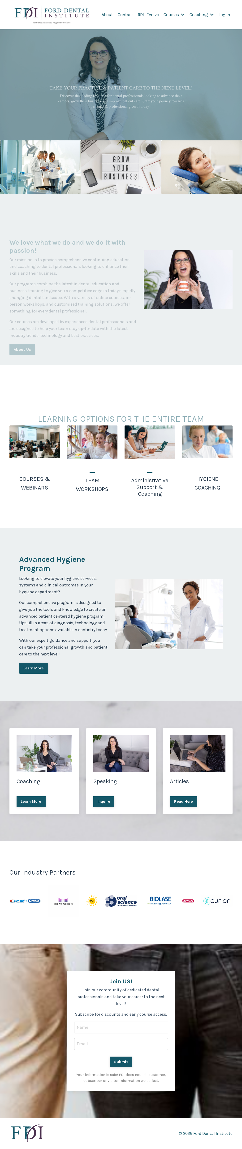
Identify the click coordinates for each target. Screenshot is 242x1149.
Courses (174, 14)
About (107, 14)
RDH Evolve (148, 14)
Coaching (202, 14)
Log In (224, 14)
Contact (125, 14)
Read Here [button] (183, 801)
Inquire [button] (104, 801)
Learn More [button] (33, 668)
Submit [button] (121, 1061)
